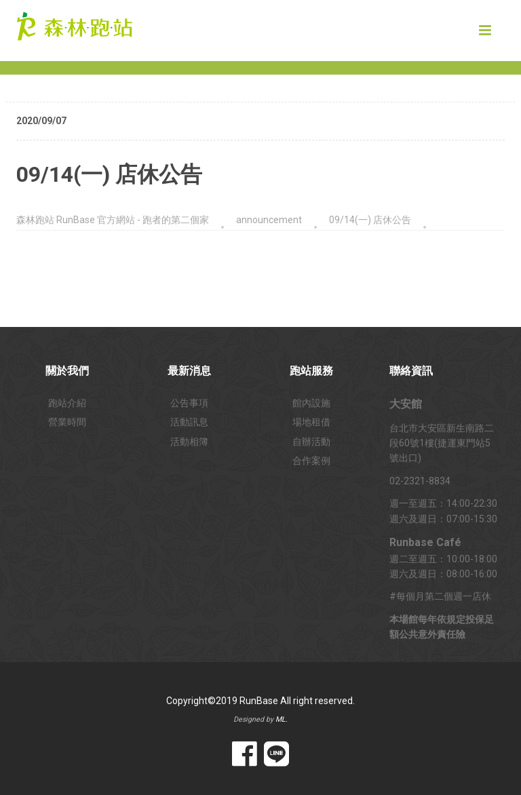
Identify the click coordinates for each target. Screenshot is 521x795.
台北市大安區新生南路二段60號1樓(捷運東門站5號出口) (441, 443)
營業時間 (67, 421)
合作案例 (311, 460)
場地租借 (311, 421)
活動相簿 (189, 441)
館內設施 (311, 403)
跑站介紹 (67, 403)
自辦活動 (311, 441)
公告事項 (189, 403)
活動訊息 (189, 421)
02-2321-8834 (419, 481)
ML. (281, 719)
